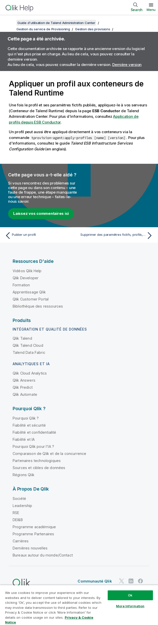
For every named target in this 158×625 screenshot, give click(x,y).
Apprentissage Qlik (29, 292)
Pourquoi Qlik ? (26, 418)
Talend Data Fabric (29, 352)
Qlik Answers (24, 380)
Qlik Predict (23, 387)
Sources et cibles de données (39, 468)
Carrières (21, 541)
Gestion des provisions (92, 29)
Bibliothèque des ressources (38, 306)
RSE (16, 513)
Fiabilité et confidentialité (34, 432)
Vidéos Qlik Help (27, 271)
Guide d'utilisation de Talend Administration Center (56, 23)
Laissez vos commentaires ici (41, 213)
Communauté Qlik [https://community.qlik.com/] (95, 581)
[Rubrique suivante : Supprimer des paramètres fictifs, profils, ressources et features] (117, 235)
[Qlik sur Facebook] (140, 581)
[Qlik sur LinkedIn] (131, 581)
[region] (79, 605)
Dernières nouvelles (30, 548)
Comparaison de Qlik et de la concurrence (49, 453)
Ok (130, 595)
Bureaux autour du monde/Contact (43, 555)
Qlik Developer (25, 278)
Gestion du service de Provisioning (43, 29)
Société (19, 498)
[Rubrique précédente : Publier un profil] (41, 235)
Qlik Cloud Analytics (30, 373)
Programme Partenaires (33, 534)
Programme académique (34, 527)
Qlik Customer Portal (31, 299)
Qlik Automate (25, 394)
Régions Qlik (23, 475)
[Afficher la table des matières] (10, 23)
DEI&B (18, 520)
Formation (21, 285)
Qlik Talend (22, 338)
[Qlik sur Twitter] (121, 581)
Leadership (22, 505)
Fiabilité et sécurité (29, 425)
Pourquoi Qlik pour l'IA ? (33, 446)
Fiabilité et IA (24, 439)
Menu (151, 10)
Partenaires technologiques (37, 460)
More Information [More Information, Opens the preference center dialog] (130, 606)
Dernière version (127, 64)
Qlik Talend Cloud (28, 345)
